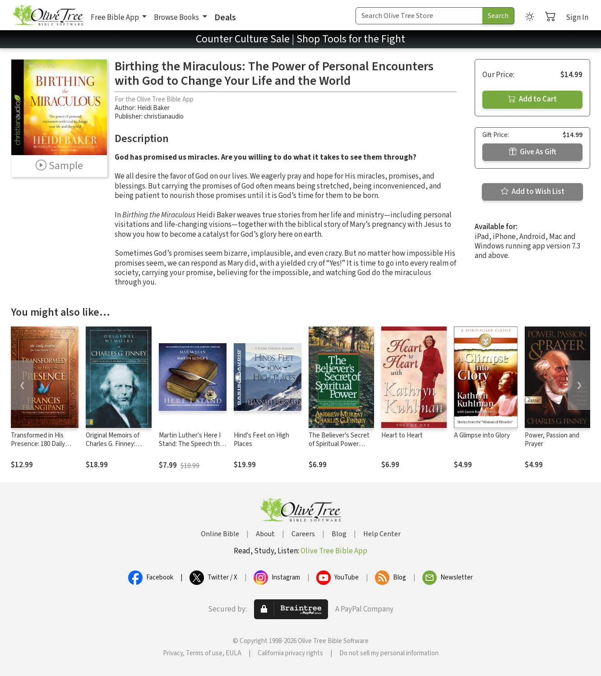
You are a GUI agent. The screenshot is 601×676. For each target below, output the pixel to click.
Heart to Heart (402, 435)
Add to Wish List (532, 191)
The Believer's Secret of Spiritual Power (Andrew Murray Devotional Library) (339, 448)
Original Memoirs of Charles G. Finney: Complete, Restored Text (114, 448)
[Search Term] (419, 15)
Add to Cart (532, 99)
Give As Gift (532, 152)
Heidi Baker (153, 108)
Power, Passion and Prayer (552, 440)
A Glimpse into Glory (482, 435)
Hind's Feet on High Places (261, 440)
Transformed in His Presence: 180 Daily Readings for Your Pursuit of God (38, 448)
